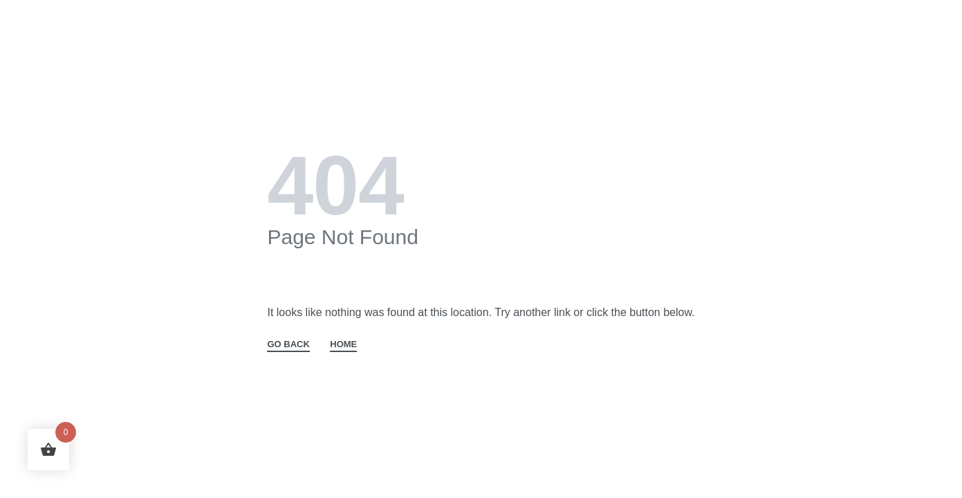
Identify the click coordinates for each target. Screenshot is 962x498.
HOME (343, 344)
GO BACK (288, 344)
